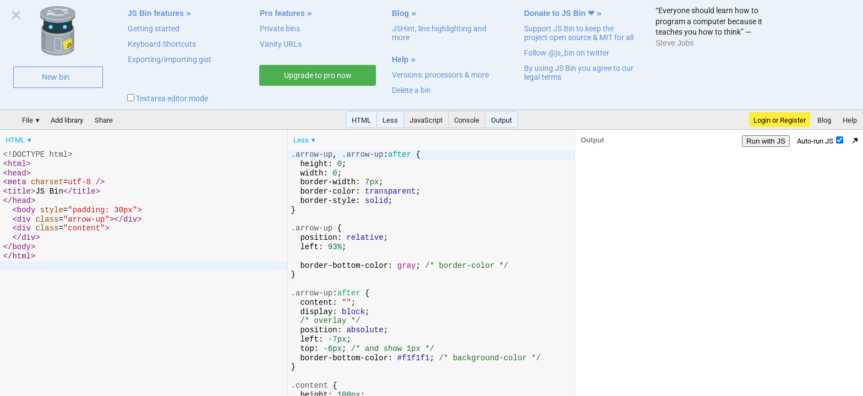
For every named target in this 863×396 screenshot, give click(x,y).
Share (104, 120)
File (27, 120)
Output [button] (501, 120)
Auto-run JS (820, 140)
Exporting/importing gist (169, 59)
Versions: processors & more (440, 74)
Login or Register (779, 120)
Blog (400, 13)
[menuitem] (19, 140)
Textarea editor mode (167, 98)
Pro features (282, 13)
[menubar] (88, 137)
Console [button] (466, 120)
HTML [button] (361, 120)
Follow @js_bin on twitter (566, 52)
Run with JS (765, 141)
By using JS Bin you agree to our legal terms (578, 72)
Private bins (280, 28)
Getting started (153, 28)
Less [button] (390, 120)
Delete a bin (411, 90)
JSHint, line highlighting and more (439, 33)
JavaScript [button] (426, 120)
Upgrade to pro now (318, 75)
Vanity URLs (281, 44)
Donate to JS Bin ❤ (559, 13)
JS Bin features (156, 13)
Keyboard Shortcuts (162, 44)
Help (400, 59)
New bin (55, 77)
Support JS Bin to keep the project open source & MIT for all (578, 33)
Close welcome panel (16, 17)
